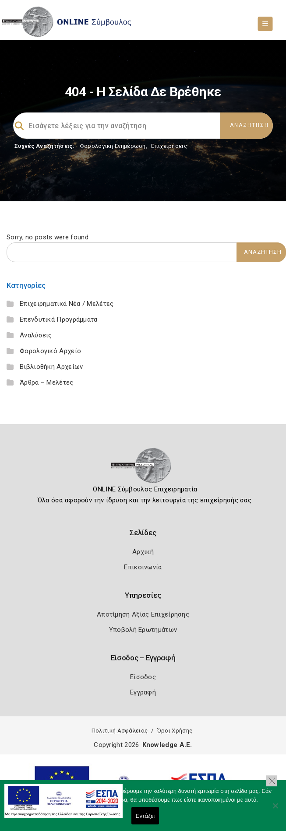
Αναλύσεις (36, 335)
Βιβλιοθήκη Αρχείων (51, 367)
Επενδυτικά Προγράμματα (59, 319)
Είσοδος (143, 677)
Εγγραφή (143, 692)
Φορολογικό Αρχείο (50, 351)
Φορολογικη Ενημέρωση (113, 146)
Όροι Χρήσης (174, 730)
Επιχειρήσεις (169, 146)
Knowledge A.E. (167, 745)
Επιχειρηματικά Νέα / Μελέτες (66, 304)
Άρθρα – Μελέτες (47, 382)
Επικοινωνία (143, 567)
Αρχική (143, 552)
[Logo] (143, 468)
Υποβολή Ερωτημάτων (143, 630)
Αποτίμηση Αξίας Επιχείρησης (143, 614)
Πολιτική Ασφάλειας (120, 730)
